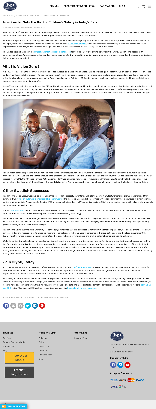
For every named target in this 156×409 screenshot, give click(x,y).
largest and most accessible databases (52, 52)
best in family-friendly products (81, 288)
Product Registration (19, 372)
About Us (43, 350)
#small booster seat (38, 297)
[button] (19, 358)
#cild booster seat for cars (15, 297)
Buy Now (54, 6)
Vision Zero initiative (77, 44)
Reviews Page (80, 338)
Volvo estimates (16, 210)
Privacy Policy (45, 355)
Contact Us (44, 346)
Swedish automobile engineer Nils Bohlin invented (40, 199)
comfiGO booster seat (82, 267)
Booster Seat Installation (79, 6)
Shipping (43, 338)
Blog (122, 6)
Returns (42, 342)
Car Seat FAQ (107, 6)
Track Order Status (19, 358)
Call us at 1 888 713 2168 (121, 352)
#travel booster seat (59, 297)
